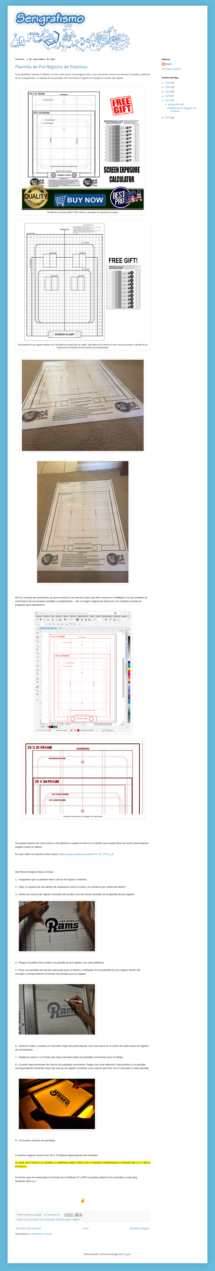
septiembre (174, 104)
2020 (168, 87)
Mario (169, 64)
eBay (139, 1162)
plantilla (60, 1219)
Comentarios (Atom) (41, 1233)
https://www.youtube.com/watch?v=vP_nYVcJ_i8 (86, 854)
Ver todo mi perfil (171, 69)
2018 (168, 96)
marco (42, 1219)
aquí (33, 1181)
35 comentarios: (52, 1214)
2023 (168, 82)
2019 (168, 91)
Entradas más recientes (28, 1228)
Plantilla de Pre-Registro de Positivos (51, 66)
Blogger (126, 1254)
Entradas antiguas (139, 1228)
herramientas (31, 1219)
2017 (168, 100)
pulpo (68, 1219)
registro (76, 1219)
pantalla (51, 1219)
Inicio (86, 1228)
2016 (168, 117)
